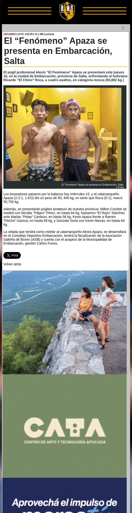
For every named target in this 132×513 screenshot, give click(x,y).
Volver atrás (12, 264)
